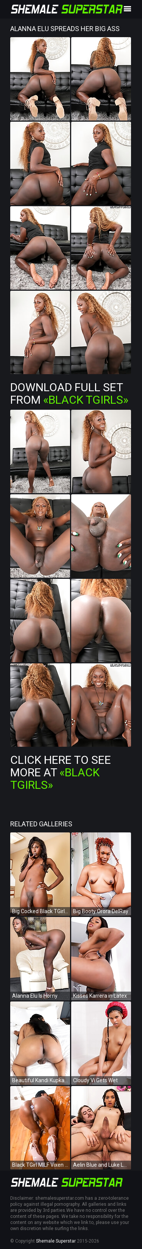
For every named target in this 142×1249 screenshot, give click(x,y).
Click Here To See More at (60, 772)
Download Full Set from (69, 393)
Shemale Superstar (56, 1241)
